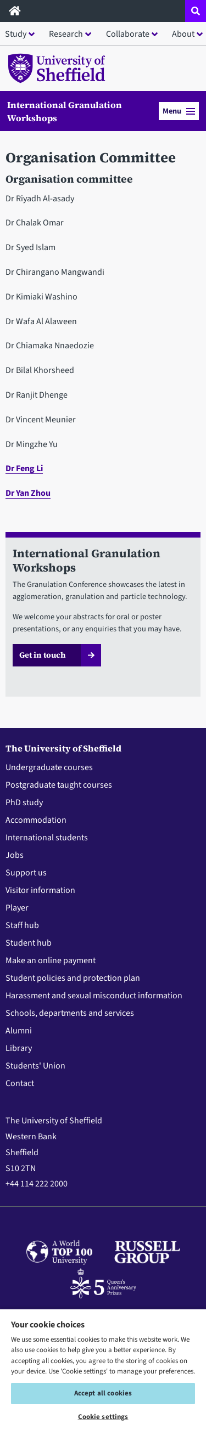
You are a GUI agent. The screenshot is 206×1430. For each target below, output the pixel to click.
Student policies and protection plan (72, 978)
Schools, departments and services (69, 1013)
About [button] (183, 34)
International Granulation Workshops (64, 111)
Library (18, 1048)
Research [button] (66, 34)
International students (46, 838)
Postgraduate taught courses (58, 785)
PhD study (24, 802)
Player (17, 908)
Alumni (18, 1031)
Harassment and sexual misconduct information (93, 996)
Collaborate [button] (127, 34)
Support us (26, 873)
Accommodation (35, 820)
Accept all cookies (103, 1393)
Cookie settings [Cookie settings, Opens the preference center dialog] (103, 1417)
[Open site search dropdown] (195, 11)
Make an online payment (50, 960)
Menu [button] (179, 111)
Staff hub (22, 925)
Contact (19, 1083)
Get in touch (42, 654)
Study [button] (15, 34)
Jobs (14, 855)
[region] (103, 1369)
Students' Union (35, 1066)
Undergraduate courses (49, 767)
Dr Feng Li (24, 468)
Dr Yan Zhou (28, 493)
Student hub (28, 943)
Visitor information (40, 890)
